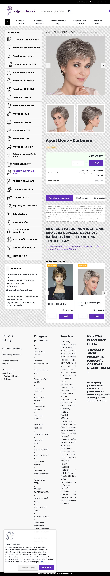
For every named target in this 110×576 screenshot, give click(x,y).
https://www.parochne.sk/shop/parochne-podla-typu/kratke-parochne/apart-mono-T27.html (75, 247)
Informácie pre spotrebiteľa (79, 22)
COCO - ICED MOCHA (57, 304)
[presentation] (48, 65)
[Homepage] (7, 22)
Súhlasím (47, 567)
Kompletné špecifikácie (60, 198)
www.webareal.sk (64, 573)
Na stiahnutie (82, 198)
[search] (69, 11)
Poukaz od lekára (97, 22)
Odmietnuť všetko (28, 568)
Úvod (48, 32)
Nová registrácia (98, 2)
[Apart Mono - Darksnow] (76, 65)
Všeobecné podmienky (21, 22)
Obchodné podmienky (39, 22)
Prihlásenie (83, 2)
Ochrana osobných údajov (58, 22)
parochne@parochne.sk (21, 290)
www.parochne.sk (102, 395)
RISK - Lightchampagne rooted (89, 304)
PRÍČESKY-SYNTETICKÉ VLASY (64, 32)
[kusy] (78, 163)
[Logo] (21, 11)
